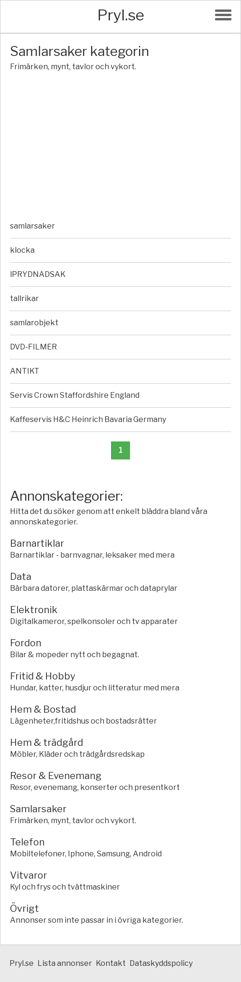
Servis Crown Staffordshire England (74, 395)
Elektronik (33, 609)
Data (20, 576)
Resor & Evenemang (56, 775)
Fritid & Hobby (42, 676)
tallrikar (24, 298)
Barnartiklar (37, 543)
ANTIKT (24, 371)
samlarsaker (32, 225)
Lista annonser (64, 963)
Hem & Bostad (43, 709)
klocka (22, 250)
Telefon (27, 842)
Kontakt (111, 963)
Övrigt (24, 908)
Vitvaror (28, 875)
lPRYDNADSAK (37, 274)
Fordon (25, 643)
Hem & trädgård (46, 742)
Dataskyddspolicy (161, 963)
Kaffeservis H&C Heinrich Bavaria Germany (88, 419)
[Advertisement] (120, 148)
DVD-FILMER (33, 346)
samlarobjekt (34, 322)
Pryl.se (120, 15)
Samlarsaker (38, 809)
